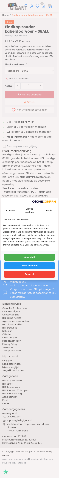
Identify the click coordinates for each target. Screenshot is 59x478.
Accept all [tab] (29, 257)
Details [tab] (48, 210)
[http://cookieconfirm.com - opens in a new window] (44, 201)
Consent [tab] (10, 210)
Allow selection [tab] (30, 265)
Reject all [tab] (29, 274)
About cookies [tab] (29, 210)
